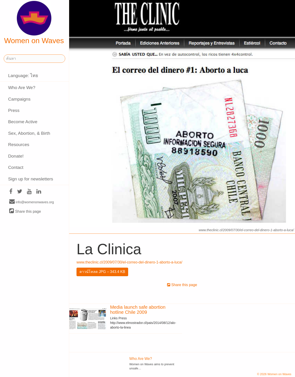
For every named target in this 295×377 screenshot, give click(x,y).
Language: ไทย (23, 75)
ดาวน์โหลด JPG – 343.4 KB (102, 272)
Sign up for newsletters (30, 179)
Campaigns (19, 99)
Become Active (22, 121)
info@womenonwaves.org (31, 202)
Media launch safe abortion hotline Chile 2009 (137, 310)
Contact (15, 167)
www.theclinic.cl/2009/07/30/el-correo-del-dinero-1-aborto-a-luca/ (129, 262)
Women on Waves (34, 23)
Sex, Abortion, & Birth (29, 133)
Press (13, 110)
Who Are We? (21, 87)
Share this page (25, 211)
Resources (18, 144)
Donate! (16, 156)
